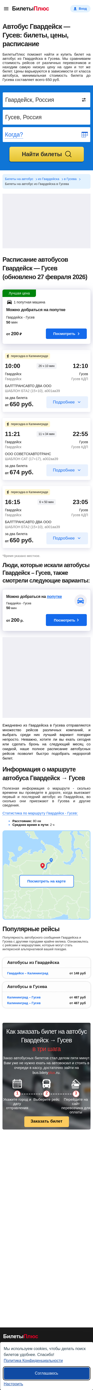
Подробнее (64, 402)
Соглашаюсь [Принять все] (46, 1373)
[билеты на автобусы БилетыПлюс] (20, 1337)
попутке (54, 596)
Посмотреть (66, 333)
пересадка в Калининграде (27, 356)
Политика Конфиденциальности (33, 1360)
